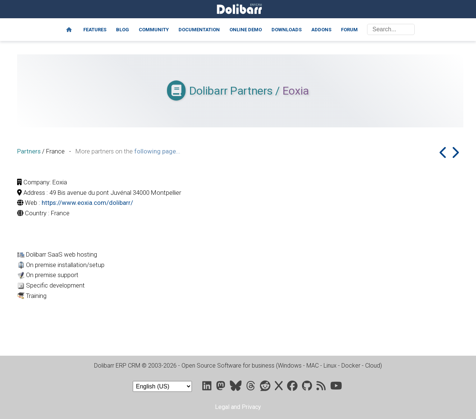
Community (154, 29)
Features (94, 29)
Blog (122, 29)
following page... (157, 151)
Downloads (286, 29)
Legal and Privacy (238, 406)
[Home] (68, 30)
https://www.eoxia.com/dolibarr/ (87, 202)
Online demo (245, 29)
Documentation (199, 29)
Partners (29, 151)
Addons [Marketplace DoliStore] (321, 29)
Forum (349, 29)
